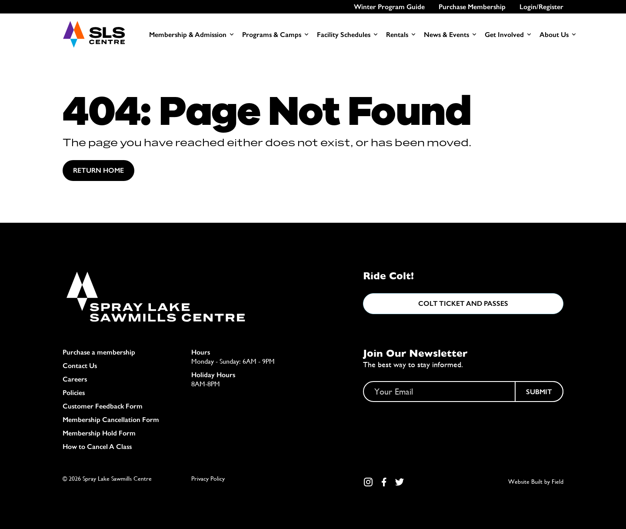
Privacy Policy (208, 478)
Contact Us (80, 366)
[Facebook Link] (384, 482)
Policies (74, 392)
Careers (75, 379)
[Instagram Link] (368, 482)
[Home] (94, 34)
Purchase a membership (99, 352)
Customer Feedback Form (103, 406)
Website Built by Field (535, 481)
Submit (539, 392)
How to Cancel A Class (97, 446)
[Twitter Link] (399, 482)
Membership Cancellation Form (111, 419)
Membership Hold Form (99, 433)
